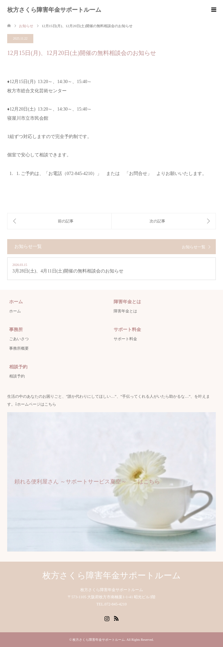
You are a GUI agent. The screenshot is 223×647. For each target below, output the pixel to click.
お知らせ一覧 (193, 247)
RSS (116, 617)
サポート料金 (125, 339)
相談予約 (17, 376)
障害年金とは (125, 311)
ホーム (15, 311)
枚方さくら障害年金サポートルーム (54, 10)
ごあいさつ (19, 339)
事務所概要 (19, 348)
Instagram (106, 617)
